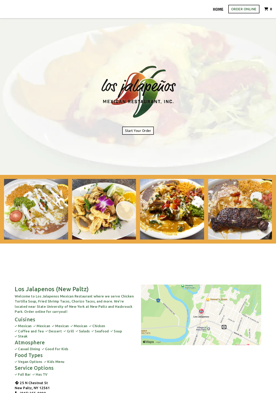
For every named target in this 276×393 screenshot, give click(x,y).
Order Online (244, 9)
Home (218, 9)
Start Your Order (138, 130)
